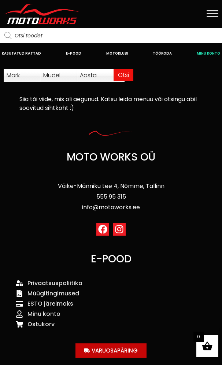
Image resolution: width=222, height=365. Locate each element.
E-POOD (73, 53)
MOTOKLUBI (117, 53)
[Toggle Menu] (212, 13)
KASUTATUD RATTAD (21, 53)
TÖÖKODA (162, 53)
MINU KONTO (208, 53)
